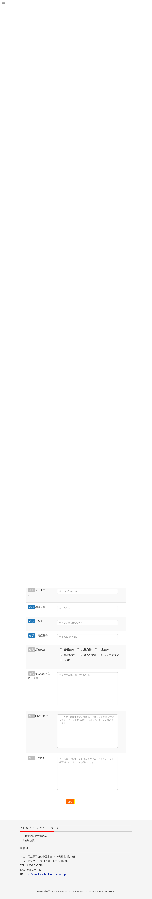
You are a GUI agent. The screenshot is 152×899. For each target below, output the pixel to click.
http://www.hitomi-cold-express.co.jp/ (46, 874)
